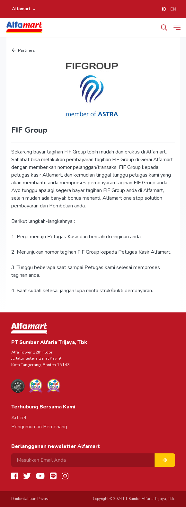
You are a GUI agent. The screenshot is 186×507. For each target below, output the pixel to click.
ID (164, 9)
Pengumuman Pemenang (39, 426)
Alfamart (21, 8)
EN (173, 9)
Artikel (18, 417)
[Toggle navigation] (178, 27)
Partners (23, 50)
